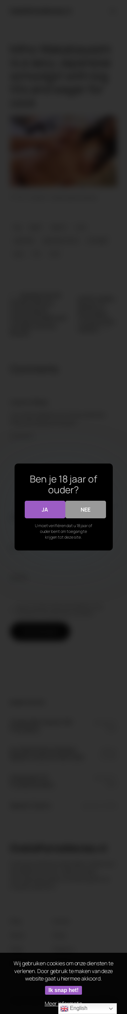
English (73, 1009)
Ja (45, 509)
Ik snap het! (63, 990)
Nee (85, 509)
